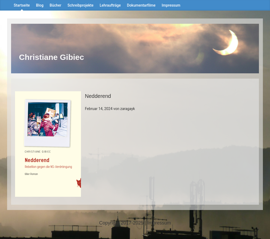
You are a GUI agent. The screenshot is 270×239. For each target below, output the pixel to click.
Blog (40, 5)
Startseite (22, 5)
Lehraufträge (110, 5)
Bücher (55, 5)
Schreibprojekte (80, 5)
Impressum (171, 5)
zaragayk (127, 109)
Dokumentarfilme (141, 5)
